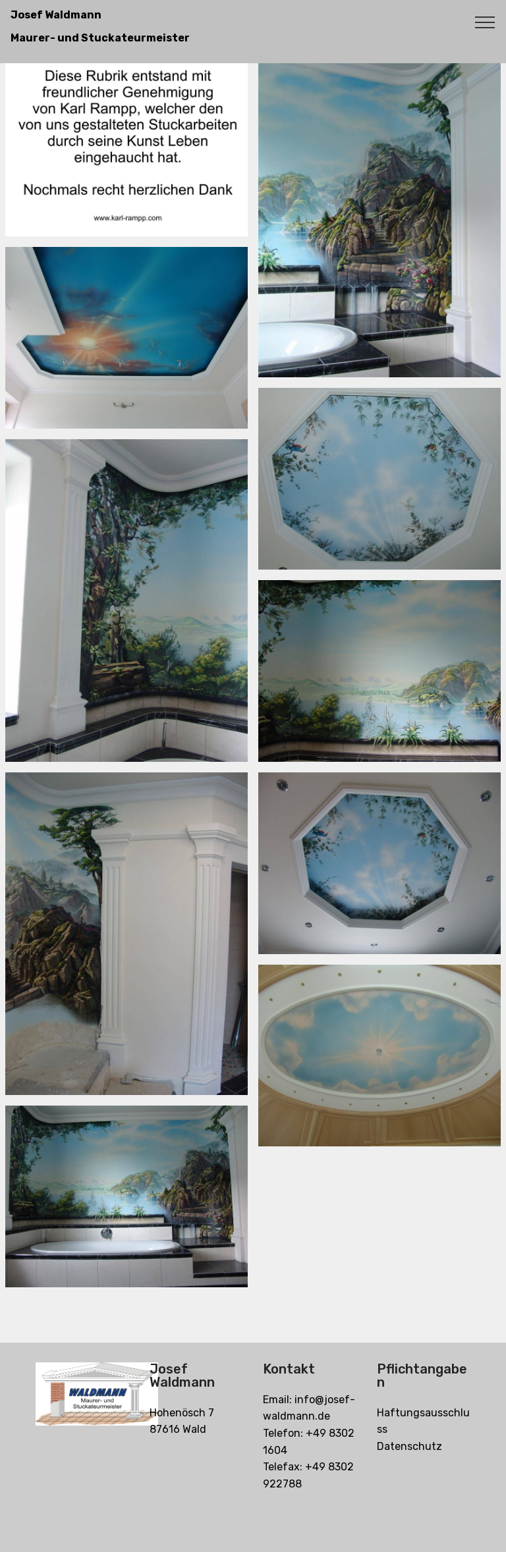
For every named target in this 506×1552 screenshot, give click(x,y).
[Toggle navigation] (485, 22)
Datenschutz (409, 1446)
